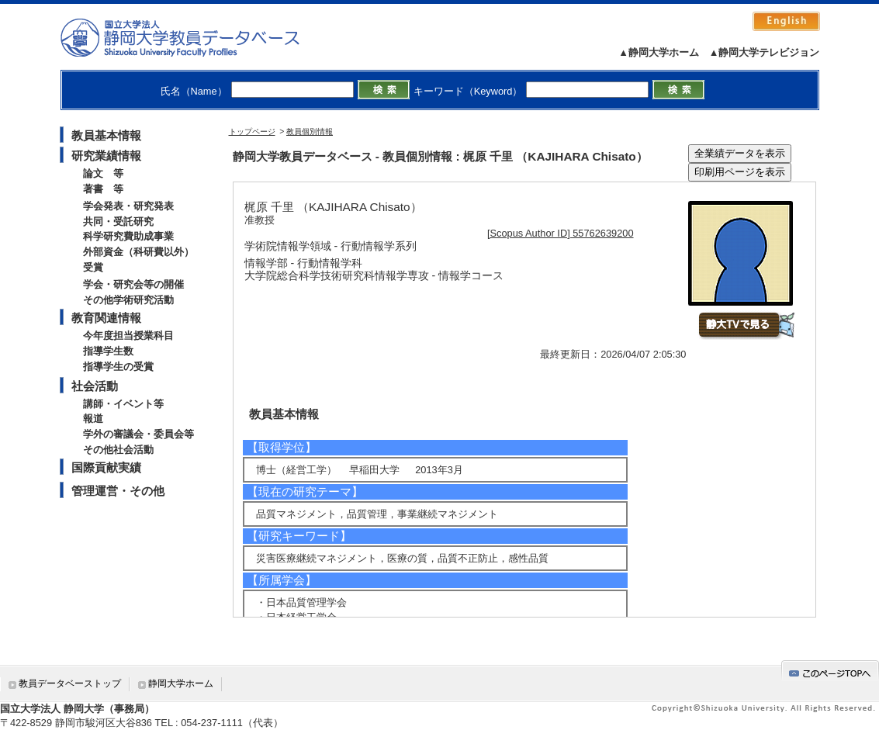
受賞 (93, 267)
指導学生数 (108, 351)
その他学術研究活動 (128, 300)
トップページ (252, 131)
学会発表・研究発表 (128, 206)
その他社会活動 (118, 449)
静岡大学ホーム (180, 683)
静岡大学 (196, 37)
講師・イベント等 (123, 404)
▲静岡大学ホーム (658, 52)
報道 (93, 418)
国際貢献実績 (106, 467)
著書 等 (103, 189)
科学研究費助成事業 (128, 236)
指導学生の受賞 (118, 366)
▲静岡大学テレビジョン (764, 52)
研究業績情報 (106, 155)
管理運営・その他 (117, 490)
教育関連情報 (106, 317)
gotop (830, 670)
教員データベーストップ (70, 683)
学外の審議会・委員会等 (138, 434)
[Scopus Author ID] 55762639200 (560, 233)
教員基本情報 (106, 135)
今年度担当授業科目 (128, 335)
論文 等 (103, 173)
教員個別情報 (309, 131)
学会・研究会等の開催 (133, 284)
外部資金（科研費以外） (138, 252)
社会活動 (94, 386)
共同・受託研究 (118, 221)
